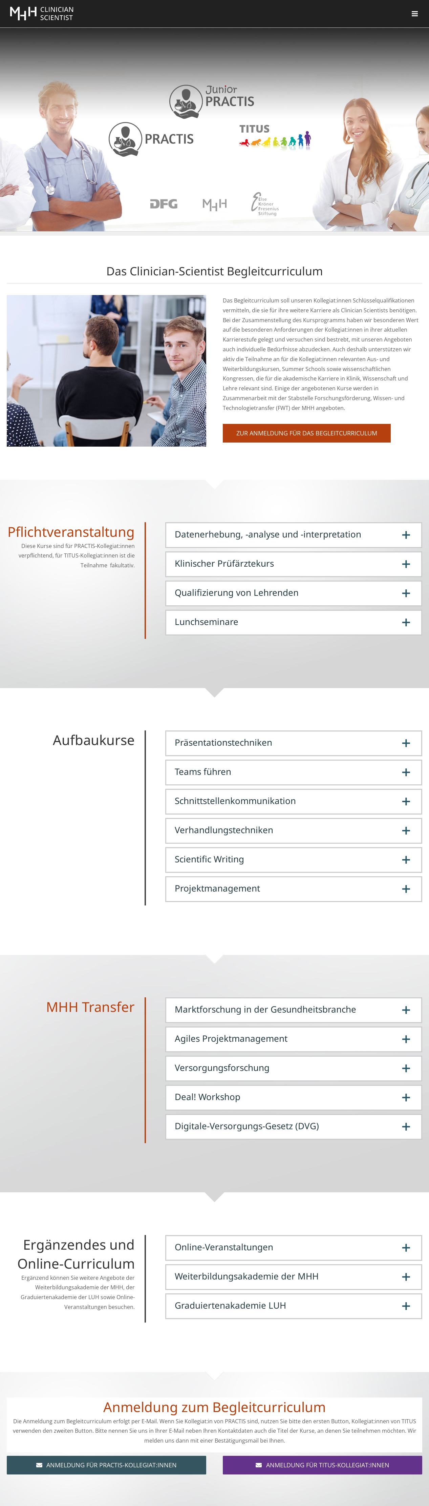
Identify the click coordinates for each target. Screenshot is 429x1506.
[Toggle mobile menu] (415, 13)
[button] (293, 535)
